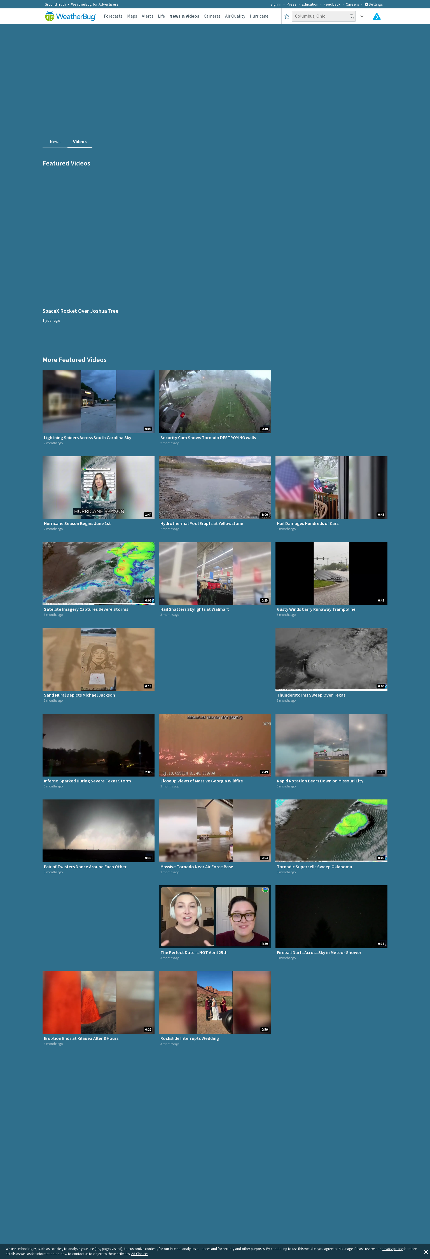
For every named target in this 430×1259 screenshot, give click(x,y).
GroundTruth (55, 4)
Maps (132, 16)
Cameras (212, 16)
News (55, 142)
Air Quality (235, 16)
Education (310, 4)
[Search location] (324, 16)
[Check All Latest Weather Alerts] (376, 16)
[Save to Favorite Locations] (287, 16)
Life (161, 16)
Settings (373, 4)
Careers (352, 4)
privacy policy (392, 1248)
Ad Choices (139, 1253)
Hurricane (259, 16)
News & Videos (184, 16)
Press (291, 4)
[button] (426, 1251)
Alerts (147, 16)
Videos (80, 142)
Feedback (332, 4)
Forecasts (113, 16)
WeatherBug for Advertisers (94, 4)
